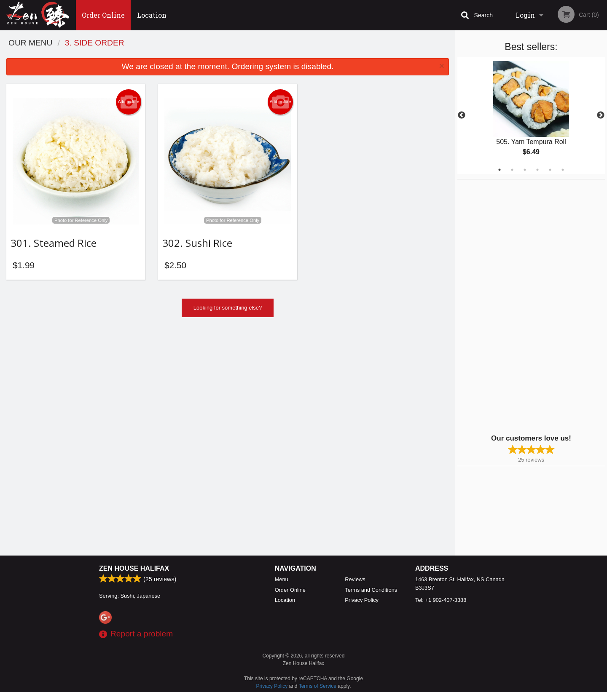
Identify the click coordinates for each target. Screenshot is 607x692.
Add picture (129, 102)
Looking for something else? (227, 310)
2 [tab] (512, 170)
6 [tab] (563, 170)
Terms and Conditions (371, 590)
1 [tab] (499, 170)
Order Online (103, 15)
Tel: (440, 600)
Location (152, 15)
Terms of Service (317, 686)
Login (525, 15)
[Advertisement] (510, 305)
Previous (461, 115)
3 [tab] (525, 170)
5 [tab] (550, 170)
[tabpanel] (531, 115)
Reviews (355, 579)
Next (600, 115)
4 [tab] (537, 170)
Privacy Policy (362, 600)
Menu (281, 579)
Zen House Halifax (134, 568)
